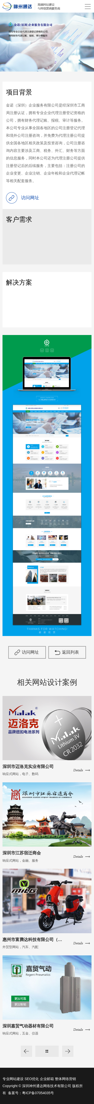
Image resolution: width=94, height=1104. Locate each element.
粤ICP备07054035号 (38, 1093)
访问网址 (30, 652)
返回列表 (70, 652)
